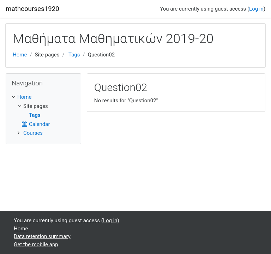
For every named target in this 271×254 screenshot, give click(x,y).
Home (20, 55)
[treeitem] (43, 97)
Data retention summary (42, 236)
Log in (256, 9)
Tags (74, 55)
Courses (33, 133)
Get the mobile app (36, 244)
